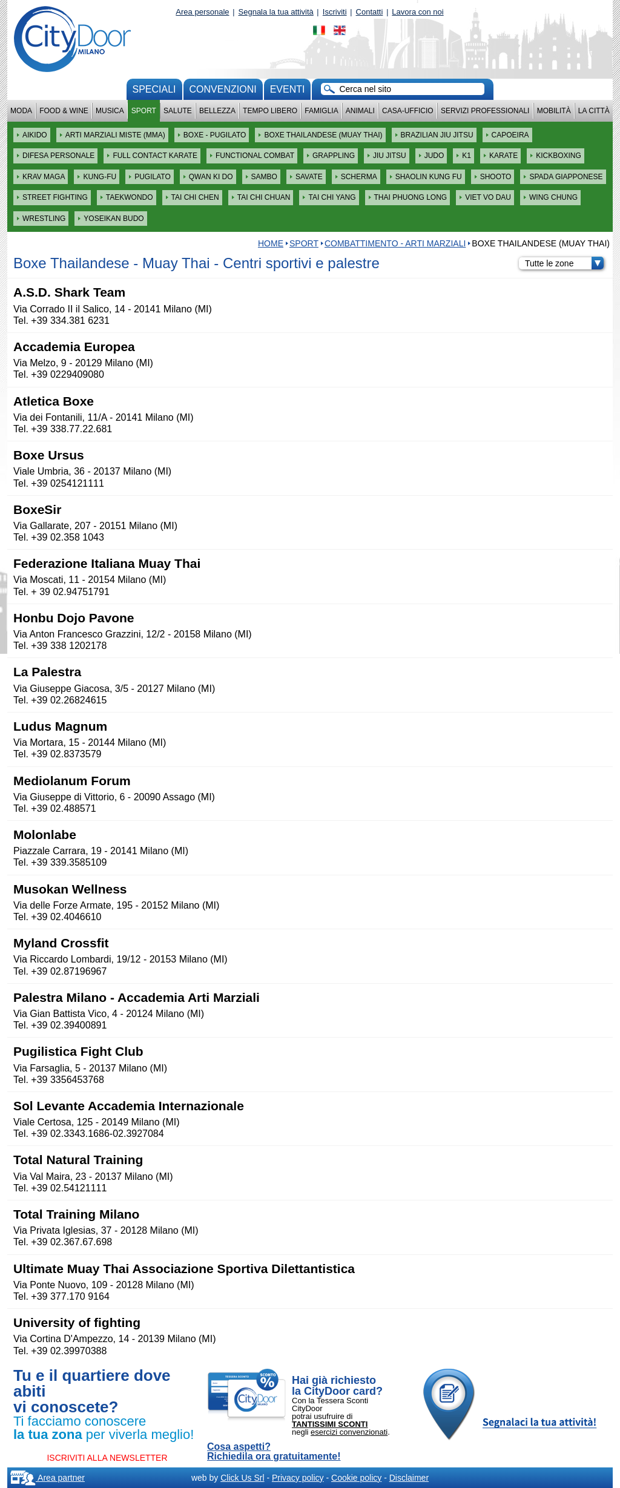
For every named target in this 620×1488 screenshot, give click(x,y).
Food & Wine (63, 111)
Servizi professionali (485, 111)
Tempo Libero (270, 111)
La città (594, 111)
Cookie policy (356, 1478)
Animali (360, 111)
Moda (21, 111)
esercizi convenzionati (349, 1432)
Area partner (47, 1478)
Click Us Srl (242, 1478)
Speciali (154, 89)
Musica (110, 111)
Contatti (369, 11)
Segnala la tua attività (276, 11)
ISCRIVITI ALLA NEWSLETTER (107, 1457)
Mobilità (554, 111)
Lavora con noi (417, 11)
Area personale (202, 11)
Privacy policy (298, 1478)
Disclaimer (409, 1478)
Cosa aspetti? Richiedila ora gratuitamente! (274, 1451)
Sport (143, 111)
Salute (177, 111)
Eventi (287, 89)
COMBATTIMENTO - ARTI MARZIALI (395, 243)
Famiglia (321, 111)
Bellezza (217, 111)
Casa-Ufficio (408, 111)
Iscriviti (335, 11)
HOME (270, 243)
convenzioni (223, 89)
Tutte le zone (564, 263)
